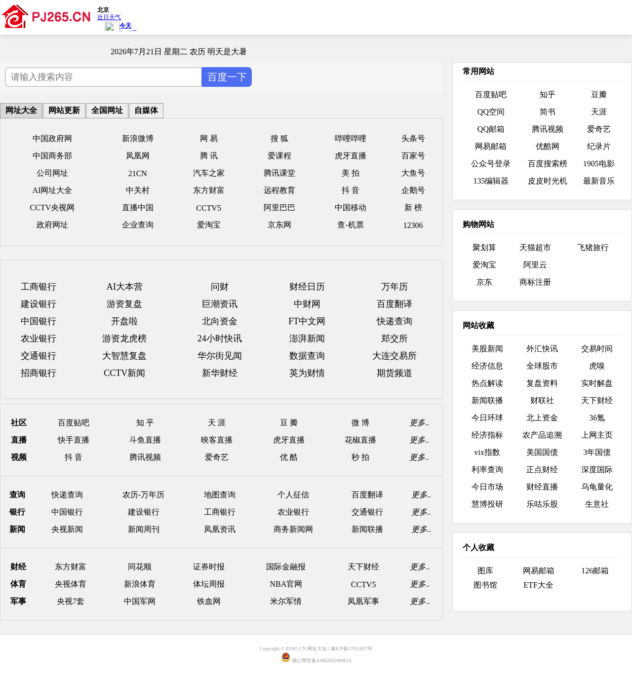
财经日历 (307, 287)
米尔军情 (286, 601)
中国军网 (140, 601)
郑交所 (394, 338)
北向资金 (219, 321)
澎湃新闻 (307, 338)
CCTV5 (208, 208)
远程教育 (279, 190)
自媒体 (146, 110)
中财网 (307, 304)
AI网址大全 (53, 190)
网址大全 (21, 110)
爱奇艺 (217, 457)
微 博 (360, 422)
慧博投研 (487, 504)
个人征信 (293, 494)
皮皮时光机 (547, 181)
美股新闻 (487, 348)
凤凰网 (138, 155)
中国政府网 (52, 138)
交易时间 (597, 348)
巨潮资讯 (219, 304)
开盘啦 (124, 321)
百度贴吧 (73, 422)
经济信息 (487, 366)
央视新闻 (67, 529)
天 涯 (217, 422)
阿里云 (535, 265)
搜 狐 (279, 138)
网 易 (209, 138)
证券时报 (209, 566)
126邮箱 (595, 570)
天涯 (599, 112)
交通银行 (38, 356)
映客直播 (217, 440)
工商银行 (38, 287)
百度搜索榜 (547, 163)
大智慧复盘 (124, 356)
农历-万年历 (143, 494)
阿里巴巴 (279, 207)
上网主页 (597, 435)
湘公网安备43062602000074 (321, 660)
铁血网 (209, 601)
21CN (137, 173)
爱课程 (279, 155)
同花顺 (140, 566)
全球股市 (542, 366)
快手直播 (73, 440)
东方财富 (209, 190)
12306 (413, 225)
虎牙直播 (350, 155)
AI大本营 (125, 287)
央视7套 (70, 601)
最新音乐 (599, 181)
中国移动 (350, 207)
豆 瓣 (289, 422)
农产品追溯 (542, 435)
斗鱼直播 (145, 440)
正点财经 (542, 469)
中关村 (138, 190)
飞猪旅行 (593, 247)
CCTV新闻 (124, 373)
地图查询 (220, 494)
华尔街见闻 (220, 356)
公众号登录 (491, 163)
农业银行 (38, 338)
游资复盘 (124, 304)
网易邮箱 (491, 146)
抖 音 (350, 190)
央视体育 (70, 584)
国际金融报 (286, 566)
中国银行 (38, 321)
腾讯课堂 (279, 173)
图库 (485, 570)
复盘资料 (542, 383)
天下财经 (363, 566)
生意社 (597, 504)
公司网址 (52, 173)
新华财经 (219, 373)
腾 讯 (209, 155)
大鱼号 (413, 173)
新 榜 (413, 207)
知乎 (547, 94)
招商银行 (38, 373)
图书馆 (485, 585)
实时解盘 (597, 383)
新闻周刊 (143, 529)
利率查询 (487, 469)
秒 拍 (360, 457)
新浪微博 (138, 138)
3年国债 (597, 452)
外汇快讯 (542, 348)
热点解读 (487, 383)
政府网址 (52, 225)
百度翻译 (394, 304)
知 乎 (145, 422)
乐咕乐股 (542, 504)
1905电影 (599, 163)
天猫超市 (535, 247)
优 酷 (289, 457)
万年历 (394, 287)
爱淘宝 (209, 225)
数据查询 (307, 356)
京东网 (279, 225)
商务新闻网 (293, 529)
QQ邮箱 (491, 129)
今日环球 (487, 417)
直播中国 (138, 207)
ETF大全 (538, 585)
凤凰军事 (363, 601)
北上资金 (542, 417)
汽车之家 (209, 173)
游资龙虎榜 (124, 338)
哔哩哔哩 (350, 138)
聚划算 (484, 247)
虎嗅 (597, 366)
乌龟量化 (597, 487)
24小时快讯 (220, 338)
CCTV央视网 (52, 207)
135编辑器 (491, 181)
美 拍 (350, 173)
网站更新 (64, 110)
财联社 (542, 400)
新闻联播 (367, 529)
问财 (220, 287)
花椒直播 (360, 440)
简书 (547, 112)
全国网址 (107, 110)
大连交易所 (394, 356)
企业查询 (138, 225)
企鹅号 (413, 190)
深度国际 (597, 469)
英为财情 (307, 373)
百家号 (413, 155)
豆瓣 (599, 94)
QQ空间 (491, 112)
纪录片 (599, 146)
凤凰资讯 (220, 529)
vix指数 (487, 452)
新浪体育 (140, 584)
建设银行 (38, 304)
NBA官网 (286, 584)
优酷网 (547, 146)
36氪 (597, 417)
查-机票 (350, 225)
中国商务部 (52, 155)
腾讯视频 (145, 457)
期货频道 (394, 373)
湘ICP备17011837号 (351, 648)
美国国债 (542, 452)
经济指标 (487, 435)
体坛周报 (209, 584)
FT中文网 (306, 321)
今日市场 (487, 487)
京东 (484, 282)
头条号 (413, 138)
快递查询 (394, 321)
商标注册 (535, 282)
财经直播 (542, 487)
